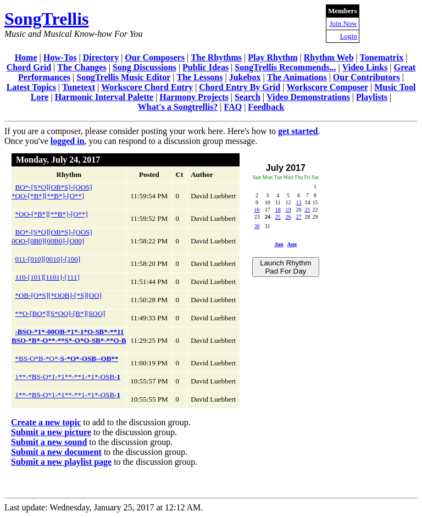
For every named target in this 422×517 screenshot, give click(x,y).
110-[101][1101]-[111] (47, 277)
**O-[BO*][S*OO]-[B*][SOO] (60, 313)
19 (288, 210)
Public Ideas (205, 67)
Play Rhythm (272, 57)
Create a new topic (46, 422)
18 (278, 210)
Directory (101, 57)
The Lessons (199, 77)
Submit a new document (56, 452)
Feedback (266, 107)
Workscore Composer (327, 87)
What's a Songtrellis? (178, 107)
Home (26, 57)
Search (247, 97)
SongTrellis (46, 19)
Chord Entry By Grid (239, 87)
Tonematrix (381, 57)
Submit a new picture (51, 432)
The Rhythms (216, 57)
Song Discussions (144, 67)
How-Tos (60, 57)
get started (298, 131)
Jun (278, 244)
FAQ (233, 107)
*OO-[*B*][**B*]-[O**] (51, 214)
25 (278, 217)
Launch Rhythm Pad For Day (285, 267)
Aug (292, 244)
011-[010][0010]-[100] (48, 259)
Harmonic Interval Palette (104, 97)
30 (256, 226)
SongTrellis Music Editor (123, 77)
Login (348, 36)
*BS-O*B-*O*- (67, 358)
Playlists (371, 97)
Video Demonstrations (308, 97)
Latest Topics (31, 87)
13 (298, 202)
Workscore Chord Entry (147, 87)
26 (288, 217)
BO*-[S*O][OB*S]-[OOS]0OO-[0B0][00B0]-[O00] (52, 236)
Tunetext (78, 87)
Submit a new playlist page (61, 461)
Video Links (365, 67)
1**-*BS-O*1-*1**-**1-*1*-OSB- (67, 377)
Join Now (343, 23)
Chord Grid (29, 67)
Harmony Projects (193, 97)
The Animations (297, 77)
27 (298, 217)
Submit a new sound (49, 442)
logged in (68, 141)
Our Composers (155, 57)
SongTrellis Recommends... (285, 67)
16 (256, 210)
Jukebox (245, 77)
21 (307, 210)
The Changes (81, 67)
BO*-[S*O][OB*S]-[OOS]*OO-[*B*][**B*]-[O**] (52, 191)
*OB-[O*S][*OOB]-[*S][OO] (58, 295)
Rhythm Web (329, 57)
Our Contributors (366, 77)
